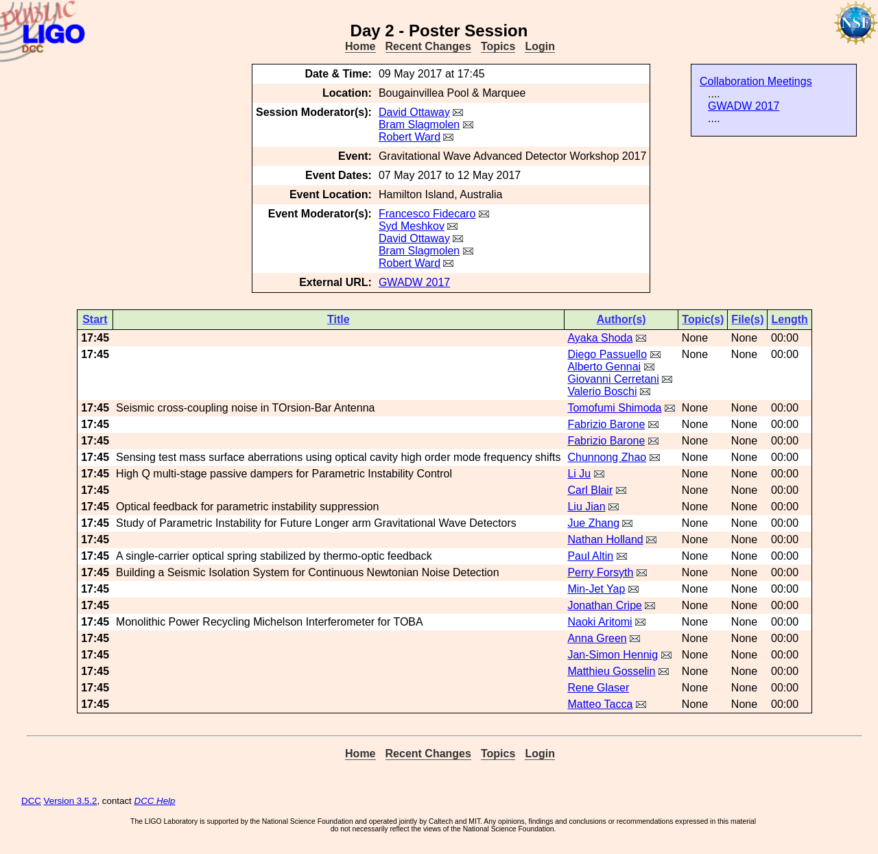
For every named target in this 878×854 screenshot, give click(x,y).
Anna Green (596, 638)
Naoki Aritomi (599, 622)
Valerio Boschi (602, 391)
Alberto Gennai (604, 366)
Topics (498, 46)
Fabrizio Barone (606, 424)
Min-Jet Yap (596, 589)
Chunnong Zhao (606, 457)
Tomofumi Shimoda (614, 408)
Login (540, 46)
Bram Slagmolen (419, 124)
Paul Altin (590, 556)
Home (360, 46)
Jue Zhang (593, 523)
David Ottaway (414, 112)
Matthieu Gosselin (611, 671)
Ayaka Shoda (599, 338)
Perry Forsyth (600, 572)
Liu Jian (586, 506)
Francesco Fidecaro (427, 214)
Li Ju (579, 473)
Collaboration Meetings (756, 81)
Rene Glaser (598, 687)
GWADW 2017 (743, 106)
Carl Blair (590, 490)
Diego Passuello (607, 354)
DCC (31, 801)
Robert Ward (409, 137)
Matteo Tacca (599, 704)
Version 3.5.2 (70, 801)
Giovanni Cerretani (612, 379)
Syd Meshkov (411, 226)
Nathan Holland (605, 539)
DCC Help (155, 801)
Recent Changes (428, 46)
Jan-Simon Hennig (612, 655)
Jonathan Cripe (604, 605)
